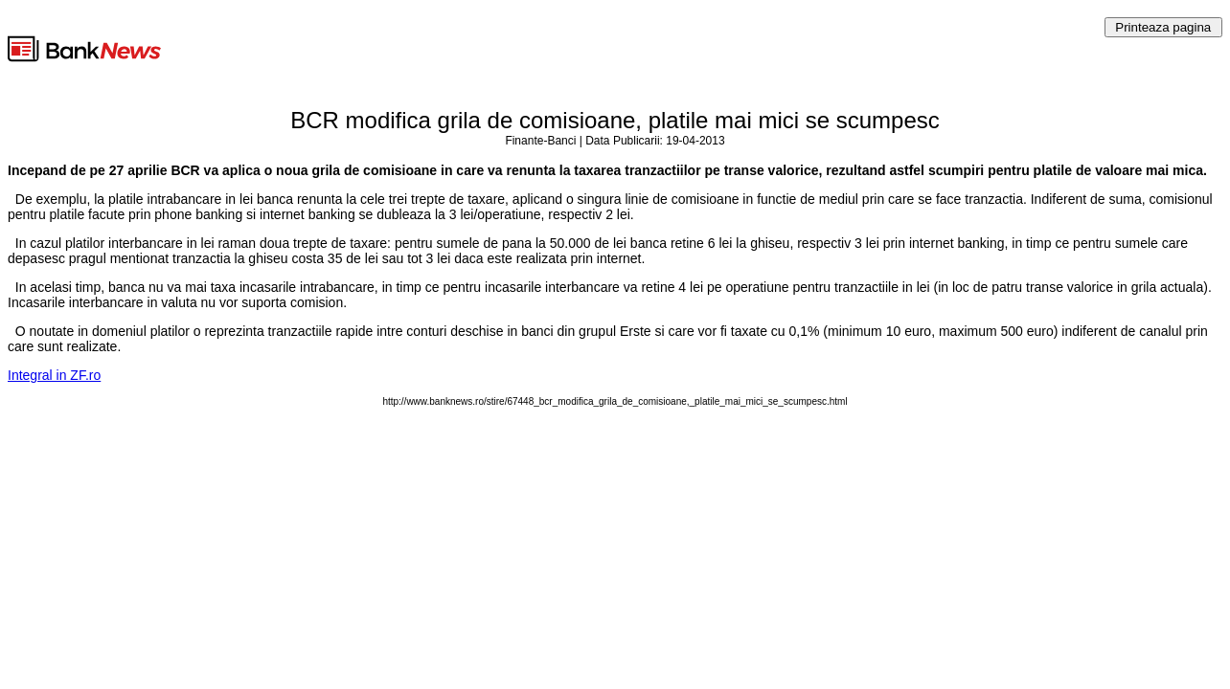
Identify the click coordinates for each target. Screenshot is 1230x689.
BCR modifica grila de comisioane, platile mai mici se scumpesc (615, 120)
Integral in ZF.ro (54, 375)
